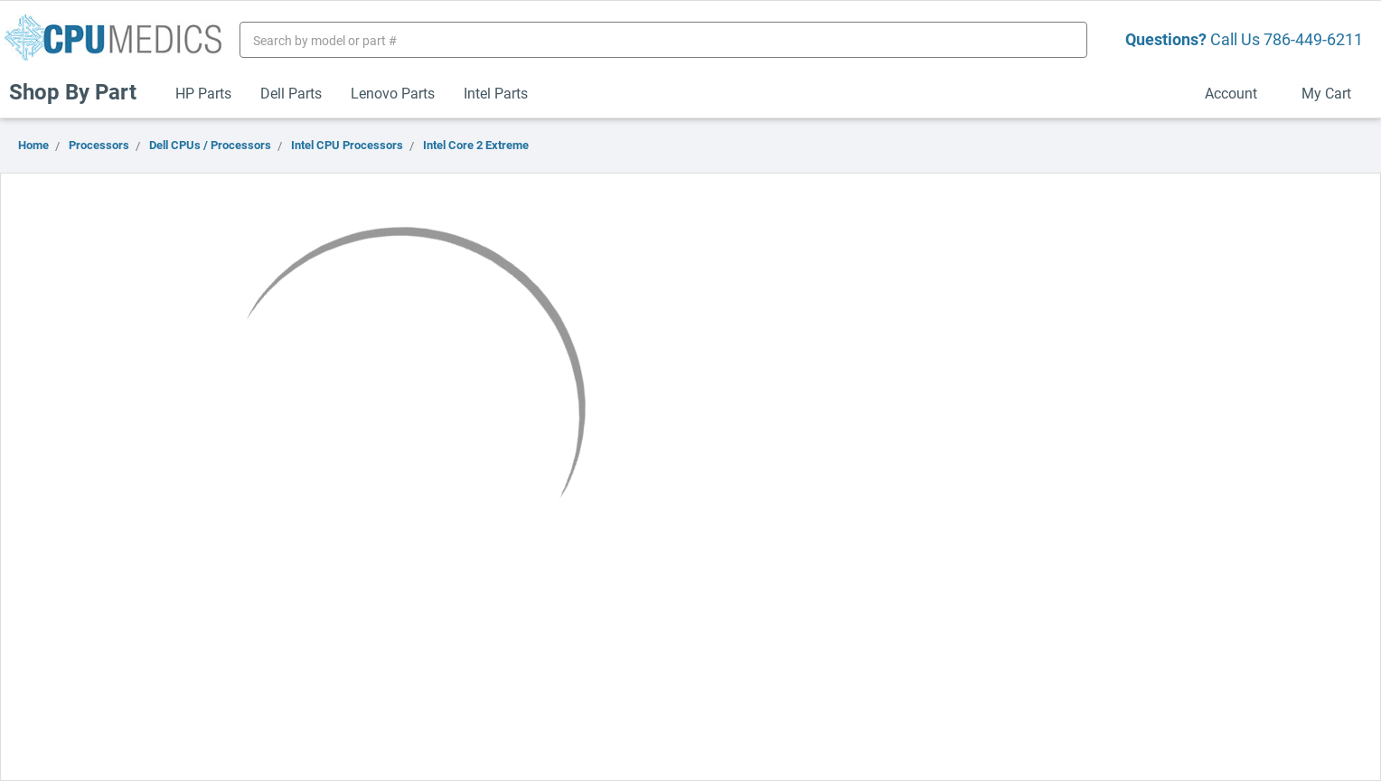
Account (1239, 92)
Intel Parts (496, 92)
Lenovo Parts (393, 92)
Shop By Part (80, 91)
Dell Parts (291, 92)
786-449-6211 (1313, 39)
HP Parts (203, 92)
